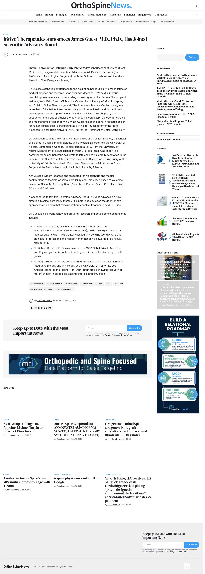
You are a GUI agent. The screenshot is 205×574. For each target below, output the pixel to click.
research (119, 284)
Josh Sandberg (168, 305)
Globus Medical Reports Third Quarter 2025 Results (174, 123)
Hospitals (164, 284)
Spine (6, 34)
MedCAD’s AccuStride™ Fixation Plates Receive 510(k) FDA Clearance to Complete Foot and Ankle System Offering (175, 105)
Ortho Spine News (16, 566)
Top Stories (66, 474)
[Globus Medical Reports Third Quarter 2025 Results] (162, 237)
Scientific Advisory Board (41, 289)
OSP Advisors (87, 21)
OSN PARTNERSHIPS (38, 21)
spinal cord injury (65, 289)
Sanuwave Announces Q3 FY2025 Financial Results (176, 115)
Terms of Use (126, 335)
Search (160, 49)
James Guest (86, 284)
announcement (36, 284)
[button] (197, 5)
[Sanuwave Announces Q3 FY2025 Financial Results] (162, 221)
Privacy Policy (111, 335)
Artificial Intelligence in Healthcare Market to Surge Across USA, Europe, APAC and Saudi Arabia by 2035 (177, 79)
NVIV (108, 284)
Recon (108, 420)
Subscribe (134, 328)
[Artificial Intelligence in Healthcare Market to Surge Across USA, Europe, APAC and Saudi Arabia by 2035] (162, 159)
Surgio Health (125, 21)
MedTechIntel (58, 21)
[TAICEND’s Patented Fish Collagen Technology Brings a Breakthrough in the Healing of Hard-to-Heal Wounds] (162, 179)
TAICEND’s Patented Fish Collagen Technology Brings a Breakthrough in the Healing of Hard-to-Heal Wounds (177, 92)
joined (99, 284)
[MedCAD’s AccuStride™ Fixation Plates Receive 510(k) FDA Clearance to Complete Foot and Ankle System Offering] (162, 201)
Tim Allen (166, 276)
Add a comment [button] (43, 308)
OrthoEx (72, 21)
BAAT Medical (167, 21)
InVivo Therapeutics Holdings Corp (62, 284)
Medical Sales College (146, 21)
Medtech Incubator (106, 21)
